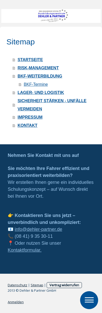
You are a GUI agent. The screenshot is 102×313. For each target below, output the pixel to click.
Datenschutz (17, 285)
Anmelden (16, 302)
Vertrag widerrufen (64, 285)
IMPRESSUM (30, 117)
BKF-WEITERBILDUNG (40, 76)
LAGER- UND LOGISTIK (41, 92)
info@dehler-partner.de (38, 229)
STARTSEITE (30, 60)
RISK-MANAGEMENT (38, 68)
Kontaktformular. (24, 250)
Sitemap (37, 285)
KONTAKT (27, 125)
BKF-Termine (36, 84)
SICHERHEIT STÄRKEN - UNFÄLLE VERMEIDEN (52, 105)
